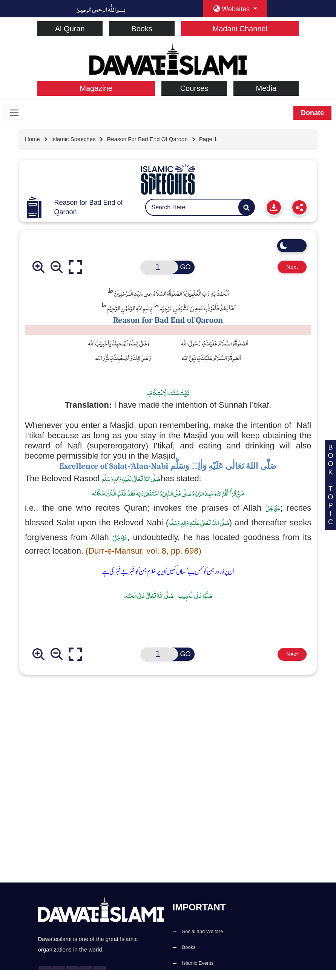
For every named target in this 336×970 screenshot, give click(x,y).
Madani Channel (240, 29)
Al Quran (70, 29)
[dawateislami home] (167, 58)
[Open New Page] (158, 268)
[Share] (299, 208)
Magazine (96, 88)
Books (141, 29)
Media (266, 88)
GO (184, 268)
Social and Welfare (202, 931)
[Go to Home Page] (36, 140)
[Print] (274, 208)
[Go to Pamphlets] (168, 179)
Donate (312, 113)
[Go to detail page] (77, 140)
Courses (194, 88)
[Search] (246, 208)
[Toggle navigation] (15, 113)
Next (288, 268)
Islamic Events (198, 963)
